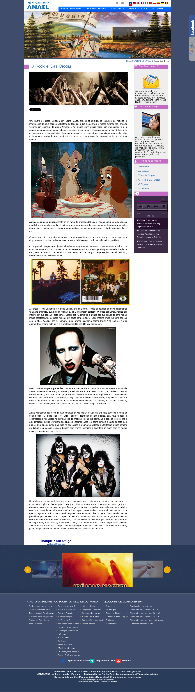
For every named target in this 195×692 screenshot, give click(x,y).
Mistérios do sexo (66, 648)
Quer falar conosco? (148, 66)
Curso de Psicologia (148, 106)
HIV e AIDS (63, 638)
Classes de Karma (91, 613)
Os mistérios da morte (93, 620)
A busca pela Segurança (41, 617)
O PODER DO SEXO (96, 9)
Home (128, 61)
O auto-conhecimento (39, 610)
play (148, 206)
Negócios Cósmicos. (92, 610)
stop (163, 206)
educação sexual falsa (68, 624)
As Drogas (143, 171)
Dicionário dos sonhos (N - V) (144, 617)
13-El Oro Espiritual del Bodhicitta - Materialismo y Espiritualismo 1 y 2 (148, 223)
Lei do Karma (88, 606)
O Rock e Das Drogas (161, 61)
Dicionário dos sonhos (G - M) (145, 613)
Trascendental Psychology (41, 613)
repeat (149, 216)
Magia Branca (88, 624)
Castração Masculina (68, 631)
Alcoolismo (143, 167)
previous (141, 206)
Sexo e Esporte (65, 613)
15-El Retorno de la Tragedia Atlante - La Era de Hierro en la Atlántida (151, 244)
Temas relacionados (150, 161)
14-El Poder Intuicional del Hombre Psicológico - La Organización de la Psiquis (149, 234)
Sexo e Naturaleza (67, 610)
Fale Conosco (35, 624)
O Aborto (62, 641)
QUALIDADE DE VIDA (137, 9)
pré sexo (62, 634)
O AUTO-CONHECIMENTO (71, 9)
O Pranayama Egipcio (68, 652)
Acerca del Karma (90, 617)
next (156, 206)
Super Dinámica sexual (69, 655)
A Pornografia (64, 620)
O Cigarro (143, 184)
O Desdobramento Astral (141, 624)
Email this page (56, 544)
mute (138, 199)
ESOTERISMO (157, 9)
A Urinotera (143, 189)
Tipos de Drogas (146, 175)
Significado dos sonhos (141, 606)
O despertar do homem (40, 606)
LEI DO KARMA (117, 9)
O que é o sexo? (66, 606)
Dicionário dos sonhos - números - (147, 620)
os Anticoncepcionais (68, 627)
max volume (163, 199)
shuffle (153, 216)
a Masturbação (65, 617)
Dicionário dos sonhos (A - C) (144, 610)
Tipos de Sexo (65, 645)
